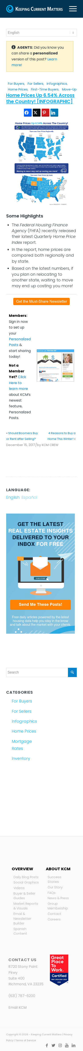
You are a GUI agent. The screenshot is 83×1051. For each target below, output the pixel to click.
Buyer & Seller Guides (24, 896)
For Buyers (16, 83)
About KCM (58, 869)
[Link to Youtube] (67, 1045)
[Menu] (71, 9)
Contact (54, 914)
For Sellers (35, 83)
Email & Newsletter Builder (22, 919)
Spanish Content (20, 931)
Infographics (57, 83)
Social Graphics (26, 882)
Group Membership (58, 906)
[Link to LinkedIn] (73, 1045)
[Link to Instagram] (60, 1045)
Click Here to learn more (18, 383)
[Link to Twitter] (53, 1045)
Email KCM (17, 1007)
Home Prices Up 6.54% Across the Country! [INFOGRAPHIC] (40, 98)
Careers (54, 919)
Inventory (21, 758)
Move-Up (69, 89)
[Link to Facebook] (47, 1045)
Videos (19, 888)
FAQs (52, 893)
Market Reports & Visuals (26, 906)
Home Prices (18, 89)
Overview (22, 869)
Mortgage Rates (22, 745)
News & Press (58, 898)
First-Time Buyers (45, 89)
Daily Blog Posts (26, 877)
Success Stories (54, 879)
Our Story (55, 887)
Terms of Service (25, 1040)
